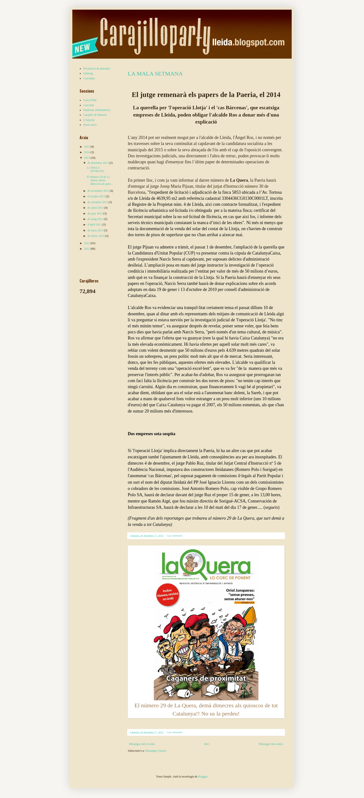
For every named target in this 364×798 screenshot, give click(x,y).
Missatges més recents (142, 744)
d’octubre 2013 (97, 196)
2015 (87, 146)
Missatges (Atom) (155, 750)
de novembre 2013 (99, 191)
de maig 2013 (96, 219)
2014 (87, 152)
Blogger (202, 776)
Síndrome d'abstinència (96, 110)
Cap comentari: (175, 535)
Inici (206, 744)
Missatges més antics (271, 744)
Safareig (88, 73)
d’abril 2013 (95, 224)
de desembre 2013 (98, 163)
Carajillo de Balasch (95, 115)
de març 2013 (96, 230)
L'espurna (88, 120)
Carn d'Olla (89, 100)
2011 (87, 248)
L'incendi (88, 105)
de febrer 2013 (96, 236)
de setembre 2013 (98, 202)
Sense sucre (90, 124)
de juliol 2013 (96, 207)
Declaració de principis (96, 68)
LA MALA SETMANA (155, 73)
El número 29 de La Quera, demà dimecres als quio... (100, 180)
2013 (87, 157)
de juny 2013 (95, 213)
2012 (87, 243)
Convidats (89, 78)
